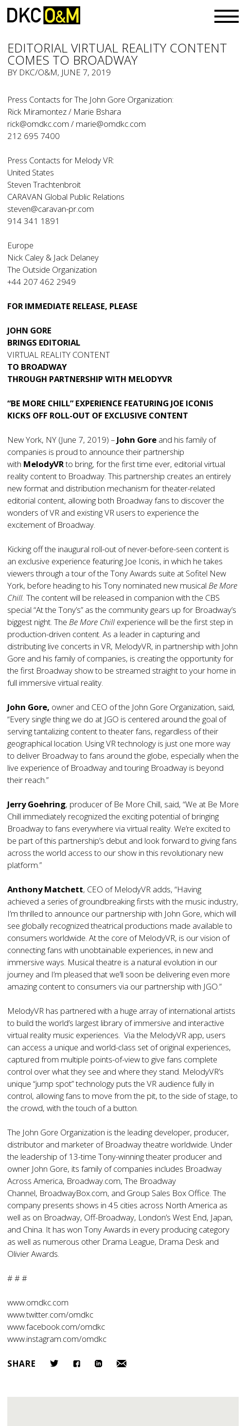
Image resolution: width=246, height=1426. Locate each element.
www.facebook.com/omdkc (56, 1326)
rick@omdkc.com (38, 123)
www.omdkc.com (38, 1302)
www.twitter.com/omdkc (50, 1314)
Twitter (54, 1363)
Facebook (76, 1363)
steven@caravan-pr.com (50, 208)
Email (121, 1363)
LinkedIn (98, 1363)
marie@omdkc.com (111, 123)
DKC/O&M (43, 15)
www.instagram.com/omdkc (56, 1338)
